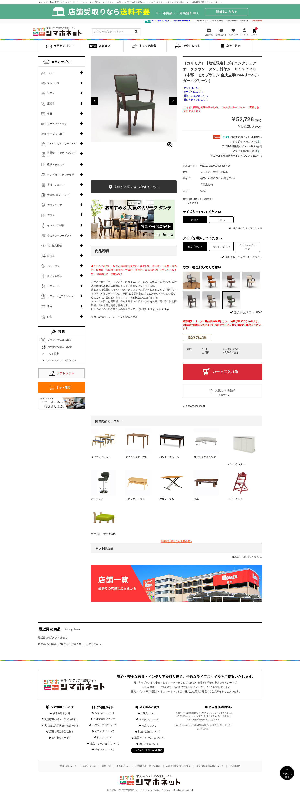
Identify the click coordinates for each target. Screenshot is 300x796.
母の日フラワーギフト (59, 235)
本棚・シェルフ (55, 184)
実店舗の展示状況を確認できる (61, 725)
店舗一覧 (106, 766)
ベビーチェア (235, 499)
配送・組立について (149, 731)
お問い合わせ (231, 21)
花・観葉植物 (54, 245)
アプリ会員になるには (246, 151)
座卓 (196, 499)
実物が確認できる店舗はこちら (133, 187)
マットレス (53, 83)
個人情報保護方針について (209, 766)
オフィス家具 (54, 276)
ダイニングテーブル (136, 457)
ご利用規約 (234, 766)
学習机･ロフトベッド (58, 194)
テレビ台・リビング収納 (60, 174)
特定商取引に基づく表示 (148, 766)
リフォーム (53, 286)
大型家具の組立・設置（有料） (61, 719)
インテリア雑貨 (55, 225)
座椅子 (51, 103)
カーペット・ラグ (57, 123)
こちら (258, 155)
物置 (49, 306)
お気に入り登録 (225, 390)
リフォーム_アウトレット (61, 296)
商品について (149, 725)
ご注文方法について (104, 719)
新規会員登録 (257, 21)
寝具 (49, 113)
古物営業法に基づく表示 (178, 766)
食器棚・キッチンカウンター (62, 154)
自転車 (51, 255)
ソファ (51, 93)
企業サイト (244, 21)
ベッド (51, 73)
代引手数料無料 (61, 713)
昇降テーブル (166, 499)
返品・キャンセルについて (104, 743)
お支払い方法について (104, 725)
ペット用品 (53, 266)
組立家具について (104, 731)
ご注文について (149, 713)
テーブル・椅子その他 (103, 533)
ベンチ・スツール (169, 457)
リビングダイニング (205, 457)
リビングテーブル (135, 499)
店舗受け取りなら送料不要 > (176, 541)
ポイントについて (104, 749)
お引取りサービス (61, 737)
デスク (51, 215)
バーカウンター (236, 464)
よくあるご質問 (217, 21)
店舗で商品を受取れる (61, 731)
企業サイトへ (123, 766)
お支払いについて (149, 719)
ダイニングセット (101, 457)
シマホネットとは (201, 21)
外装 (49, 316)
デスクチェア (54, 205)
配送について (104, 737)
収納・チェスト (55, 164)
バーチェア (97, 499)
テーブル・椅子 (55, 133)
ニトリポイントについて (245, 141)
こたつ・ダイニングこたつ (62, 143)
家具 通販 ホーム (68, 766)
